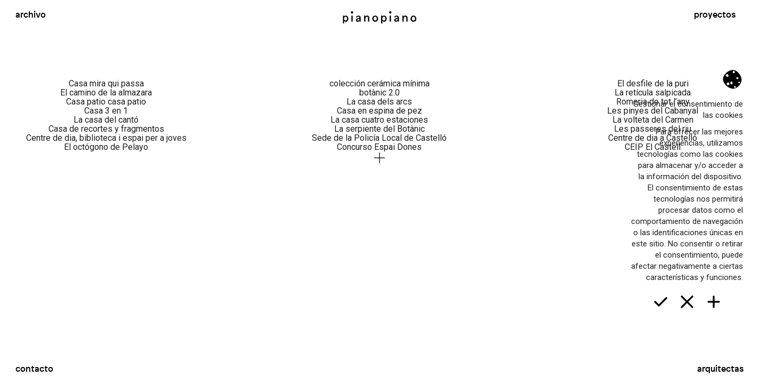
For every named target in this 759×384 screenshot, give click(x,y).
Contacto (34, 368)
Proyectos (715, 14)
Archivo (30, 14)
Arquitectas (720, 368)
